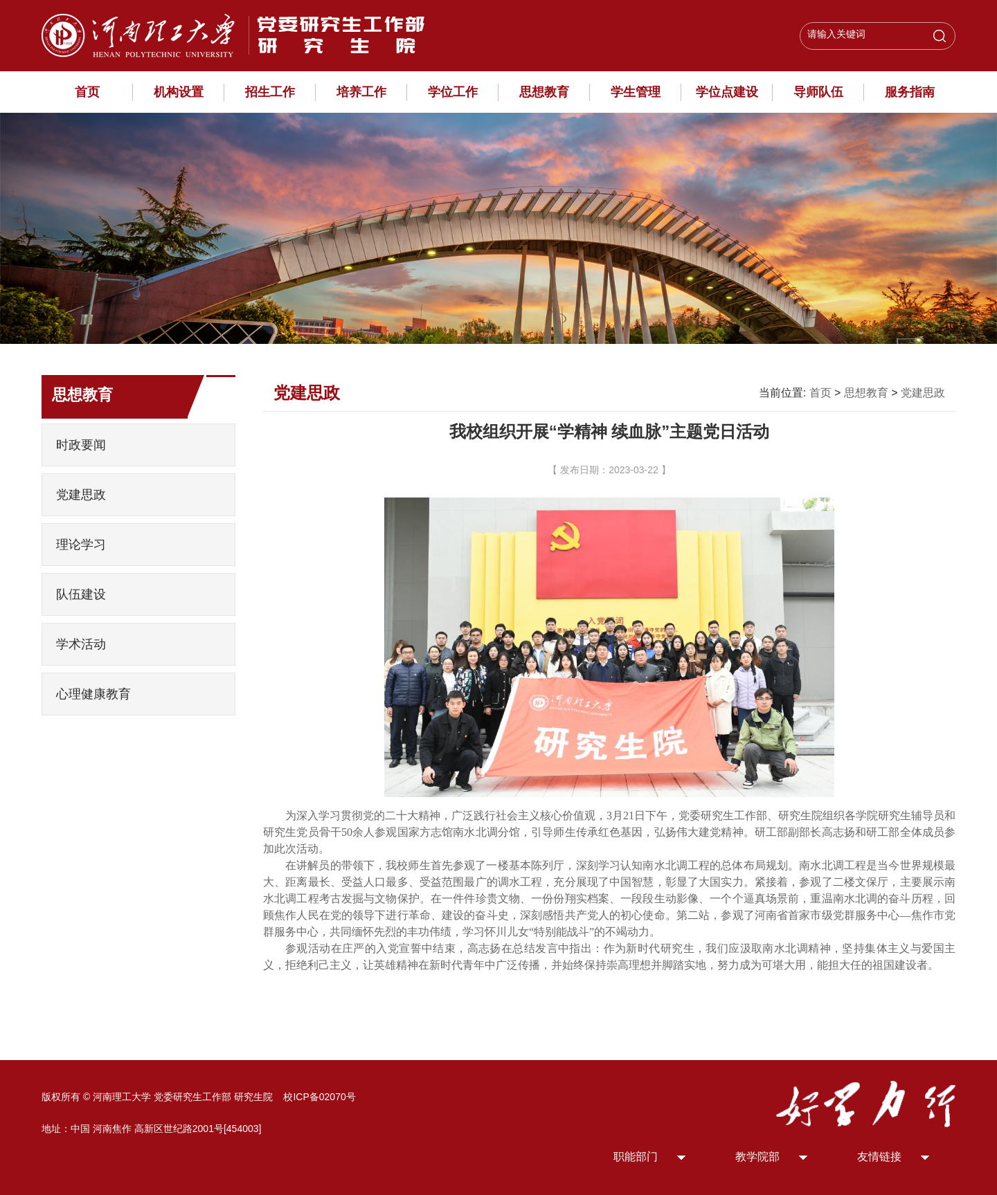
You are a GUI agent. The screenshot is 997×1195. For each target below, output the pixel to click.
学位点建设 (727, 92)
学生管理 (636, 92)
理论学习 (81, 544)
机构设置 (179, 92)
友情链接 (879, 1156)
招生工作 (270, 92)
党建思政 (81, 495)
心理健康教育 (93, 694)
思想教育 (544, 92)
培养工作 (361, 92)
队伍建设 (81, 594)
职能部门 (635, 1156)
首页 (87, 92)
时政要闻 (81, 445)
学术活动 (81, 644)
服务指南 (910, 92)
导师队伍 (818, 92)
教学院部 (757, 1156)
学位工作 (453, 92)
